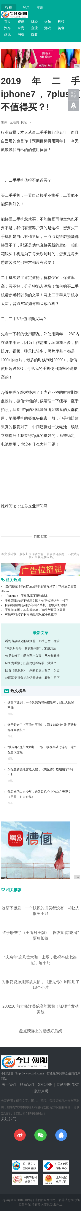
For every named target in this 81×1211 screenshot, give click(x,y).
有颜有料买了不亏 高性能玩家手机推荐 (31, 614)
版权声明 (41, 1091)
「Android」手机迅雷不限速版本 (26, 595)
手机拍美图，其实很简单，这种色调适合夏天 (35, 610)
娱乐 (47, 21)
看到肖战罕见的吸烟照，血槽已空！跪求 (32, 641)
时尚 (20, 28)
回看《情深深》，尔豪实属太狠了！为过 (32, 670)
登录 (26, 7)
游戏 (47, 28)
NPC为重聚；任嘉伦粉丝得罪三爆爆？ (30, 663)
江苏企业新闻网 (34, 506)
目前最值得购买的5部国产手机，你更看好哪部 (36, 605)
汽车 (7, 28)
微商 (34, 34)
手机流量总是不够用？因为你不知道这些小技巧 (36, 600)
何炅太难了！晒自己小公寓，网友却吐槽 (32, 655)
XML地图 (45, 1084)
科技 (61, 21)
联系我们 (27, 1084)
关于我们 (9, 1084)
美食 (61, 28)
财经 (34, 21)
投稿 (8, 7)
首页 (7, 21)
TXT (75, 1084)
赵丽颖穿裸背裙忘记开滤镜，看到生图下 (32, 678)
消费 (20, 34)
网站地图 (64, 1084)
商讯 (7, 34)
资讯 (20, 21)
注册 (40, 7)
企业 (34, 28)
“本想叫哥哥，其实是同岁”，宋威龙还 (30, 648)
